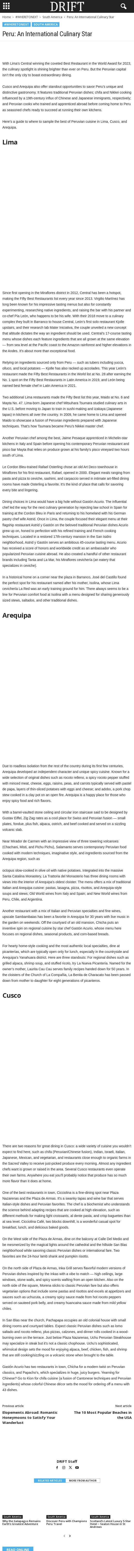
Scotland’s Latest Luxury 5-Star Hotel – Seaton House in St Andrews (110, 1395)
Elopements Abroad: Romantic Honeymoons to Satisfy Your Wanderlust (29, 1288)
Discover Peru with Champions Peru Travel (66, 1393)
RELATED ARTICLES (50, 1351)
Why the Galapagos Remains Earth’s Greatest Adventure (21, 1393)
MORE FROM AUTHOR (83, 1351)
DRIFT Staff (67, 1332)
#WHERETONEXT (26, 17)
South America (52, 17)
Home (6, 17)
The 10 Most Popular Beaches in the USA (103, 1286)
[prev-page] (64, 1407)
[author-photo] (67, 1316)
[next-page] (70, 1407)
